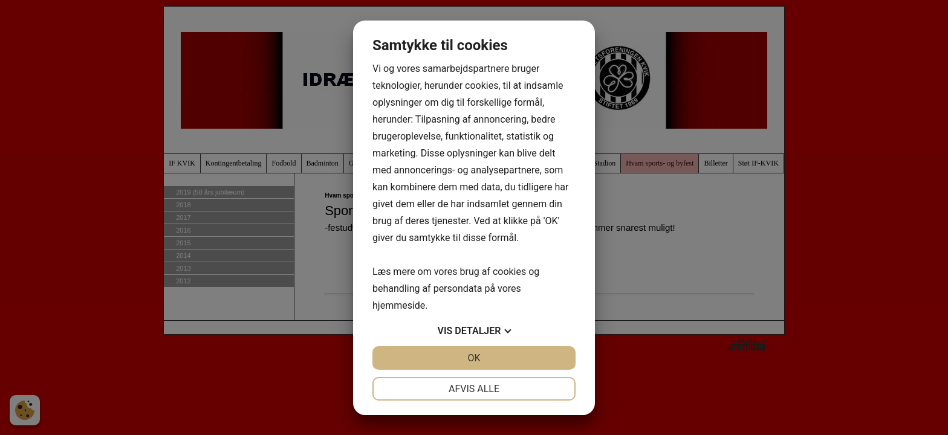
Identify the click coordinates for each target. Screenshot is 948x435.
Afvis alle (474, 389)
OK (473, 358)
